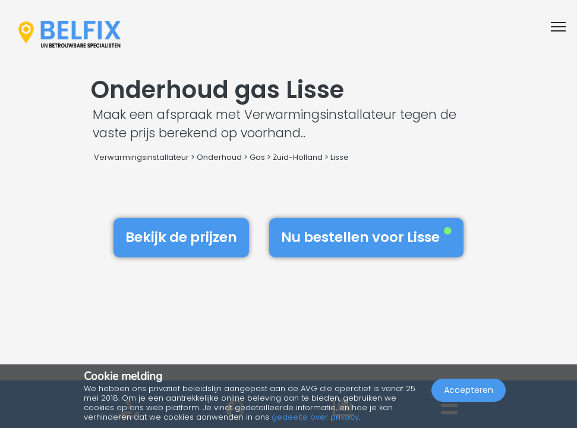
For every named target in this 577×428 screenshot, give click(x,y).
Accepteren (468, 390)
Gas (257, 157)
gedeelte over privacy (315, 417)
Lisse (339, 157)
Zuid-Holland (298, 157)
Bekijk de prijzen (181, 237)
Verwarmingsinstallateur (141, 157)
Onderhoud (219, 157)
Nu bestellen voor (366, 237)
